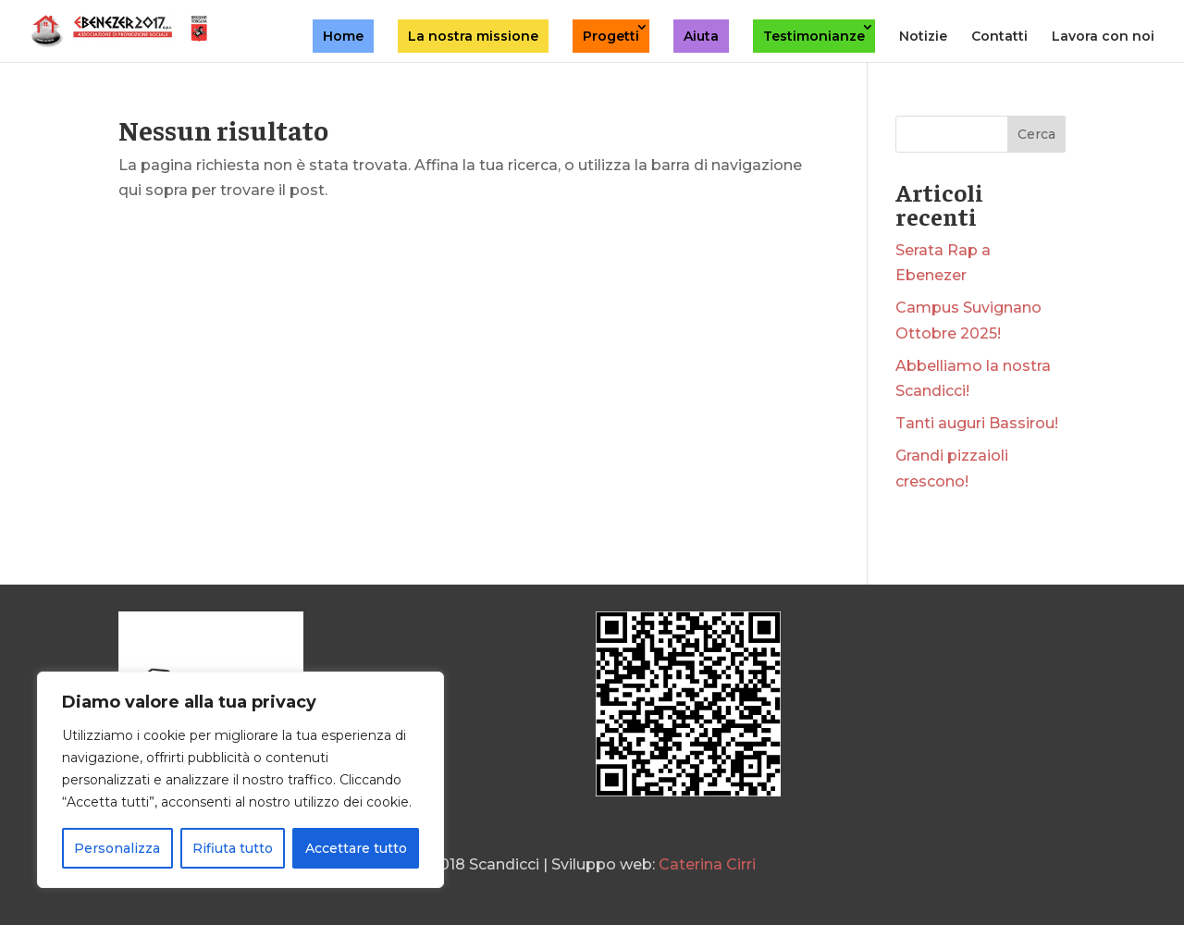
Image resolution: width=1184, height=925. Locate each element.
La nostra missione (473, 36)
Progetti (611, 36)
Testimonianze (814, 36)
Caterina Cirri (707, 864)
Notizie (923, 37)
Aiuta (701, 36)
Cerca (1036, 134)
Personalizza (117, 848)
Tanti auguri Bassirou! (976, 423)
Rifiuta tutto (232, 848)
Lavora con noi (1103, 37)
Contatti (999, 37)
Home (343, 36)
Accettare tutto (356, 848)
